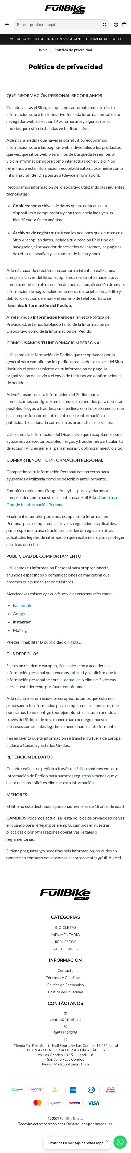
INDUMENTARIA (65, 934)
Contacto (65, 970)
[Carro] (124, 24)
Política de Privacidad (65, 992)
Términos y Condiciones (65, 977)
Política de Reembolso (65, 984)
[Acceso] (116, 24)
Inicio (43, 50)
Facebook (22, 605)
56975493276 (65, 1030)
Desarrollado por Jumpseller (89, 1124)
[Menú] (6, 24)
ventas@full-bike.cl (65, 1017)
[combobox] (61, 24)
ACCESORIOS (65, 949)
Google (19, 613)
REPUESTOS (65, 941)
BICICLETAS (65, 927)
